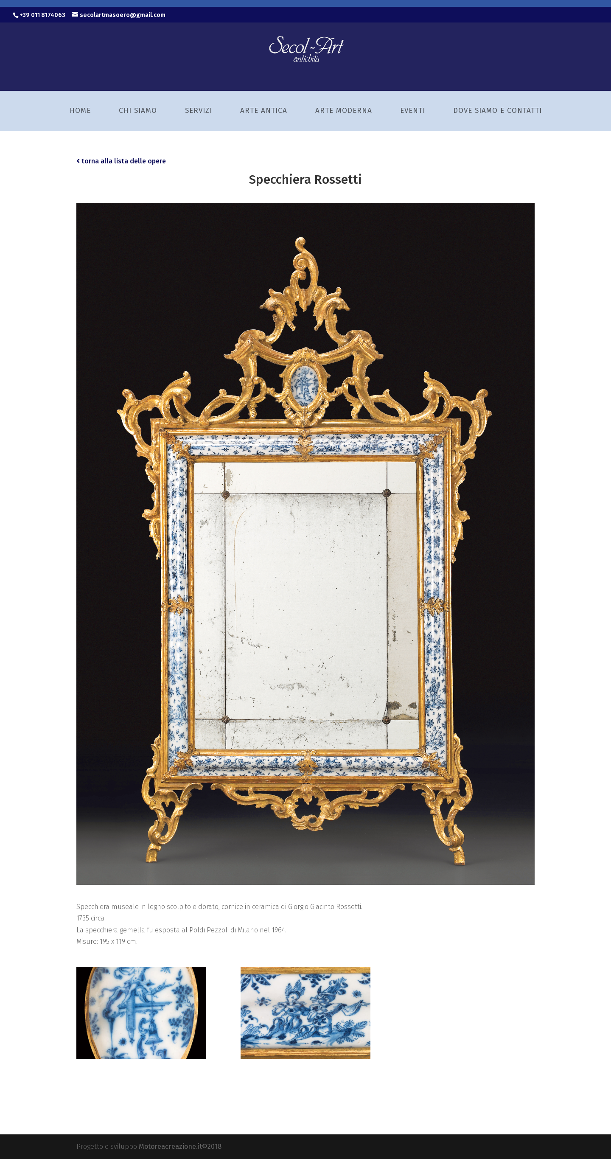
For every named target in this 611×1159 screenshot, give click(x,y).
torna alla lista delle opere (121, 161)
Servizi (198, 110)
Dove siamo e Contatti (497, 110)
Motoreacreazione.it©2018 (180, 1146)
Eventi (412, 110)
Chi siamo (138, 110)
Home (80, 110)
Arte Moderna (343, 110)
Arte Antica (263, 110)
